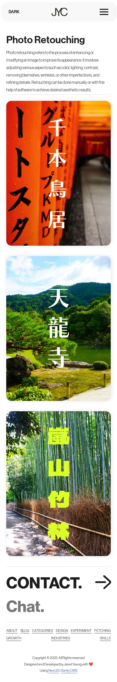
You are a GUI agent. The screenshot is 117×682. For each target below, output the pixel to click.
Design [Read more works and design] (62, 630)
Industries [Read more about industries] (60, 638)
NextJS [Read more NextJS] (53, 670)
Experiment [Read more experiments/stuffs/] (81, 630)
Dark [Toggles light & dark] (14, 11)
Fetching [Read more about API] (102, 630)
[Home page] (59, 12)
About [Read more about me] (12, 630)
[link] (58, 594)
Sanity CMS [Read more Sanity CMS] (69, 670)
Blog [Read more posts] (25, 630)
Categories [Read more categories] (42, 630)
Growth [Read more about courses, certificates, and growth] (13, 638)
